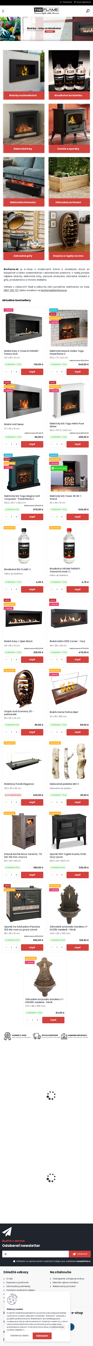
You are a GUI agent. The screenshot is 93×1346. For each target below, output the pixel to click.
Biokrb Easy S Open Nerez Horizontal (62, 1183)
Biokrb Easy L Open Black (18, 641)
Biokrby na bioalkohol (23, 95)
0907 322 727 (11, 290)
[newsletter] (80, 1254)
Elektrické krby (23, 149)
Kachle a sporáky (68, 149)
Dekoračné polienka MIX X (64, 784)
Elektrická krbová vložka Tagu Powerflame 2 (67, 352)
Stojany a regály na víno (68, 256)
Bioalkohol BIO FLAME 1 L (17, 569)
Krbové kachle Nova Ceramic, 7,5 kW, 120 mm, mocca (23, 856)
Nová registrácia (84, 2)
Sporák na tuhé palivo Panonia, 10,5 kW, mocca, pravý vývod (22, 928)
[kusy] (11, 371)
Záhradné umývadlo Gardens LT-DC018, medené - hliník (69, 928)
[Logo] (46, 11)
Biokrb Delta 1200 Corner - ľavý (67, 641)
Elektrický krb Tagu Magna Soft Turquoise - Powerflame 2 (22, 497)
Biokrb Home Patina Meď (64, 712)
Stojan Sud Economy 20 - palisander (19, 713)
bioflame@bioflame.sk (54, 290)
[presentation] (3, 1093)
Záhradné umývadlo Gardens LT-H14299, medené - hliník (44, 1001)
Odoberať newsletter (21, 1245)
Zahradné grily (23, 256)
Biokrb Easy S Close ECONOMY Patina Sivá (21, 352)
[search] (88, 11)
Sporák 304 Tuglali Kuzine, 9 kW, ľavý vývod (68, 856)
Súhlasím (42, 1335)
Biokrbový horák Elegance (19, 784)
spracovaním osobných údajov (45, 1261)
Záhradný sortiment (68, 202)
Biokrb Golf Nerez (14, 424)
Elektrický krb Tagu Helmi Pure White (67, 425)
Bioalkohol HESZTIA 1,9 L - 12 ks (21, 1182)
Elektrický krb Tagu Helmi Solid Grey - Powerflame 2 (21, 1101)
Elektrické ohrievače (23, 202)
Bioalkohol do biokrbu (68, 95)
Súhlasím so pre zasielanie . (53, 1261)
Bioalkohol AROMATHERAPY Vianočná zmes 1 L (65, 570)
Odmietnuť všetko (19, 1335)
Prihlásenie (67, 2)
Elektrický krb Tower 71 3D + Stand (67, 1101)
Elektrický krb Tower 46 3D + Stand (66, 497)
